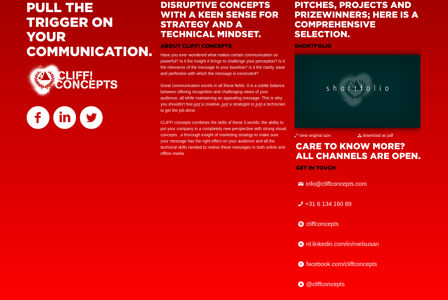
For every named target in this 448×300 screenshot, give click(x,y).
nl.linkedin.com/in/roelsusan (342, 244)
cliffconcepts (322, 224)
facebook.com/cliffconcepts (341, 264)
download (372, 135)
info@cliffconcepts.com (336, 184)
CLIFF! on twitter (91, 119)
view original (310, 135)
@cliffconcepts (325, 284)
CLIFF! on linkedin (65, 119)
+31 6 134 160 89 (328, 204)
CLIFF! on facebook (38, 119)
